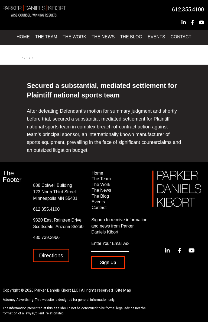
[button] (51, 255)
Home (25, 57)
